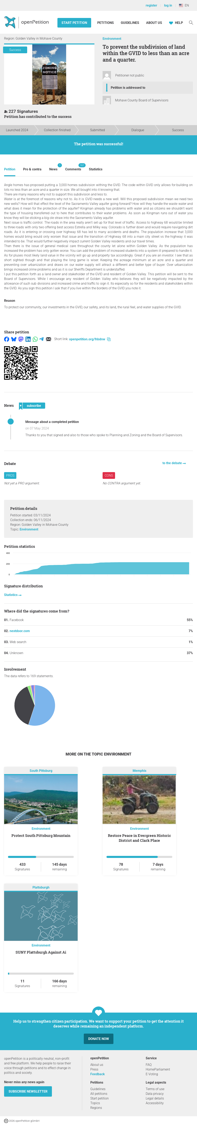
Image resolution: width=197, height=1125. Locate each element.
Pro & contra (32, 169)
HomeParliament (158, 1069)
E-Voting (152, 1074)
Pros (10, 475)
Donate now (98, 1039)
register (151, 5)
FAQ (149, 1065)
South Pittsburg (41, 771)
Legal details (155, 1098)
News (53, 167)
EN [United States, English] (184, 5)
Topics (95, 1103)
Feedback (97, 1074)
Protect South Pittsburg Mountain (40, 835)
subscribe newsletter (28, 1091)
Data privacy (155, 1094)
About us (154, 23)
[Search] (191, 22)
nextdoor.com (20, 631)
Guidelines (130, 23)
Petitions (106, 23)
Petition (9, 169)
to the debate (172, 463)
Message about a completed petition (52, 422)
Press (94, 1069)
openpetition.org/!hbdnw (90, 339)
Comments (73, 167)
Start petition (74, 23)
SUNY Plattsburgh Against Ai (41, 952)
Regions (96, 1108)
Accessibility (155, 1103)
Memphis (139, 771)
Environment (112, 39)
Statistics (95, 169)
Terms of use (155, 1089)
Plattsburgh (40, 888)
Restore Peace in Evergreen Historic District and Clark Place (139, 838)
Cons (109, 475)
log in (168, 5)
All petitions (98, 1094)
